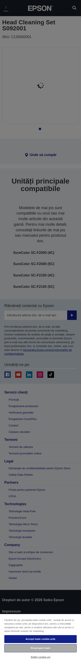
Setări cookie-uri (40, 657)
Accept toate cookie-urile (40, 639)
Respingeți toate (40, 648)
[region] (40, 638)
